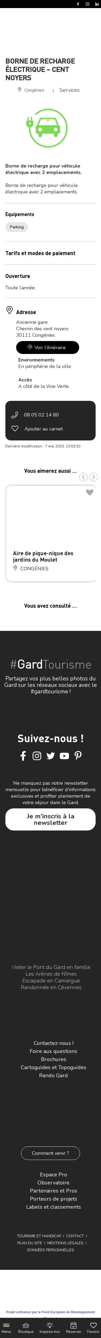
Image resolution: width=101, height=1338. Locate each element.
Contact (75, 1236)
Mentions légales (65, 1243)
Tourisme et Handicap (39, 1236)
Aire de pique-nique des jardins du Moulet (43, 556)
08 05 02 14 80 (41, 415)
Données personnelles (50, 1250)
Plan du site (30, 1243)
